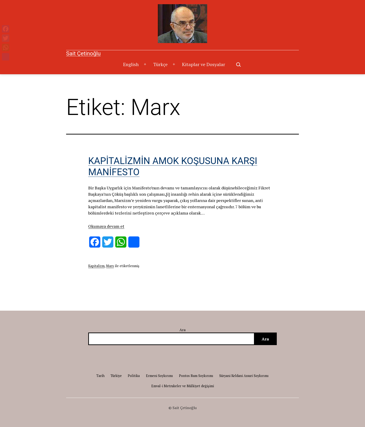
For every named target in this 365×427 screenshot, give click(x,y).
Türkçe (160, 64)
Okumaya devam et (106, 226)
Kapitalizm (96, 266)
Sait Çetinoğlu (83, 53)
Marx (110, 266)
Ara (182, 329)
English (131, 64)
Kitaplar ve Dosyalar (203, 64)
